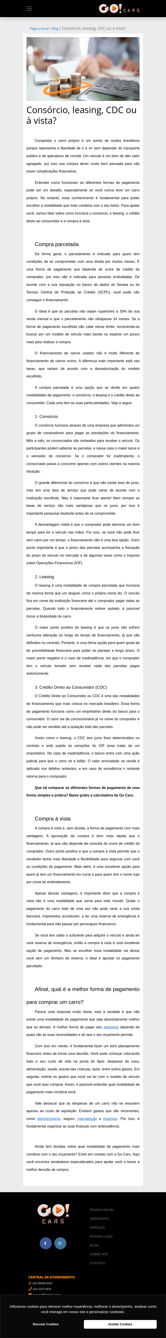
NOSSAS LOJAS (101, 1236)
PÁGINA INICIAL (102, 1209)
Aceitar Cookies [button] (120, 1324)
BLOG (94, 1245)
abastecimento (48, 1119)
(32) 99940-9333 (40, 1283)
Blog (55, 28)
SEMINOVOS (99, 1218)
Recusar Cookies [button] (46, 1324)
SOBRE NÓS (99, 1254)
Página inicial (39, 28)
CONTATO (97, 1263)
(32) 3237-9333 (39, 1289)
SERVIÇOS (97, 1227)
